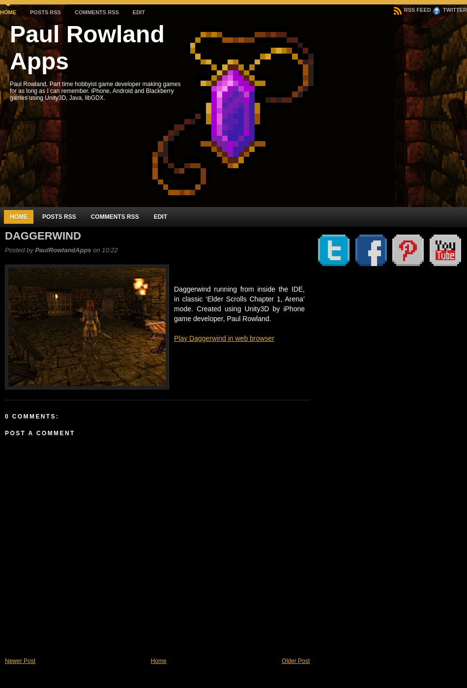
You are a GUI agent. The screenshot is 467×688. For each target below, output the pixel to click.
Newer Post (20, 661)
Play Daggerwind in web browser (224, 338)
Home (8, 12)
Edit (139, 12)
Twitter (450, 10)
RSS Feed (412, 10)
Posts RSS (45, 12)
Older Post (296, 661)
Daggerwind (43, 236)
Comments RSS (97, 12)
